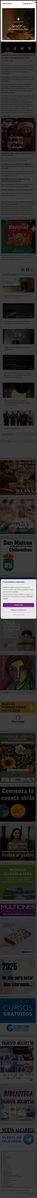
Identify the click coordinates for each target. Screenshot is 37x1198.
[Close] (35, 2)
